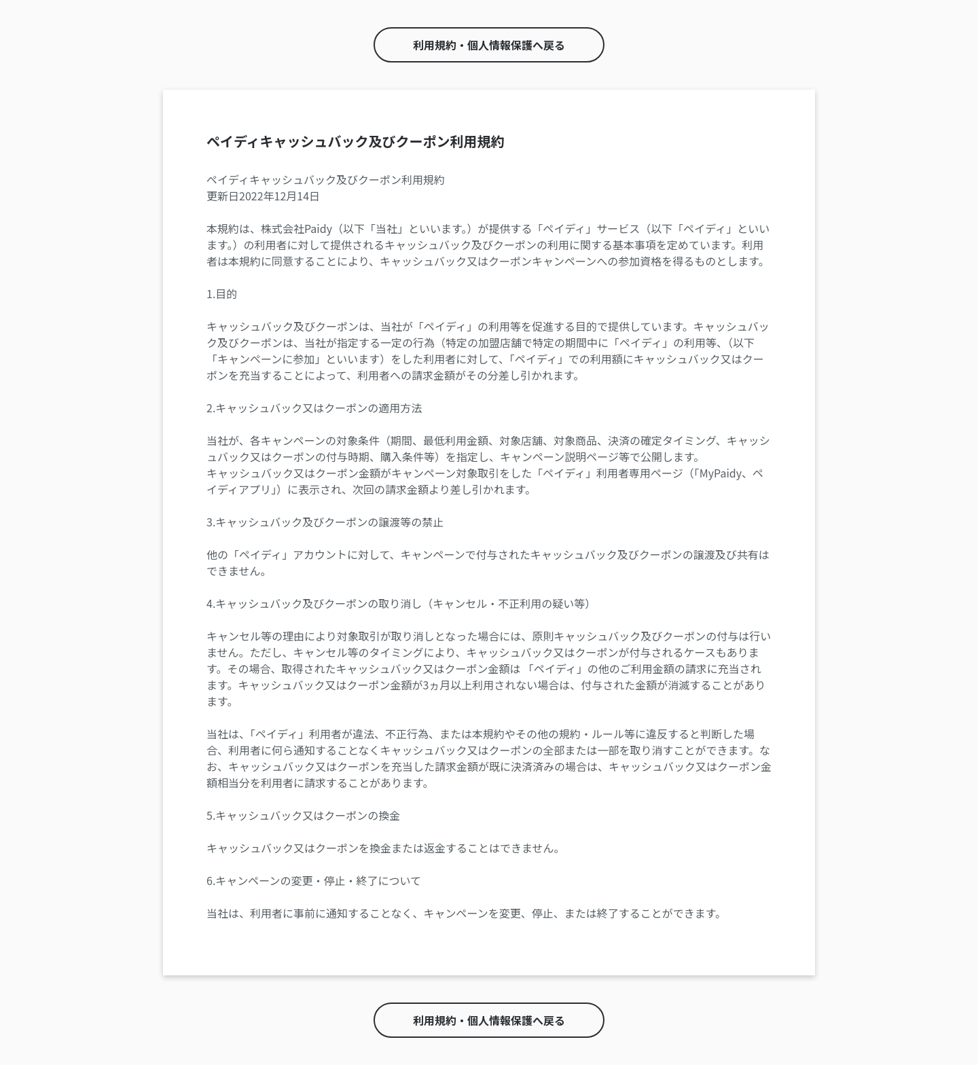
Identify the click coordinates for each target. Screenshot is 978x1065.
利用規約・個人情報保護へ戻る (489, 45)
